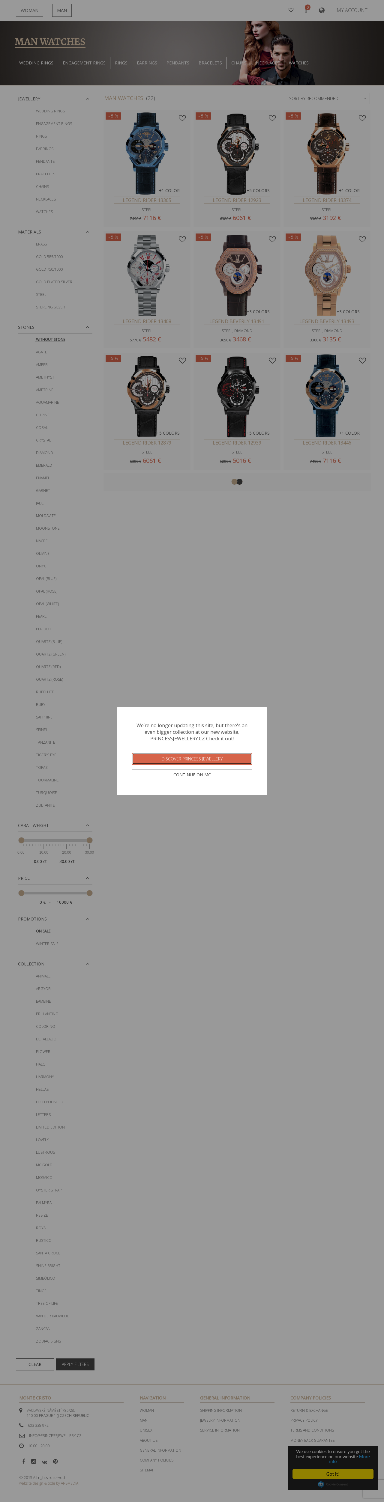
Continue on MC (192, 775)
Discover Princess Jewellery (192, 759)
